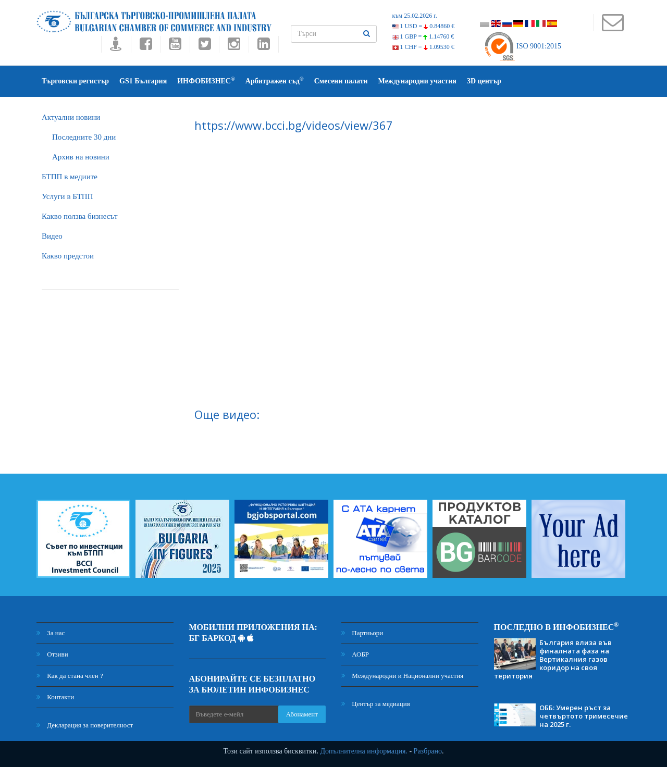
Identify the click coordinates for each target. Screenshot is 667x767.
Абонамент (302, 714)
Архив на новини (80, 157)
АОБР (355, 654)
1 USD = (423, 26)
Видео (52, 236)
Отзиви (52, 654)
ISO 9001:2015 (522, 46)
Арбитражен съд (274, 80)
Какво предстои (68, 256)
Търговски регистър (75, 81)
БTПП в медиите (69, 176)
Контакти (55, 697)
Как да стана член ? (69, 675)
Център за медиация (375, 704)
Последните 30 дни (84, 137)
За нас (50, 633)
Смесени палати (341, 81)
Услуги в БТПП (67, 196)
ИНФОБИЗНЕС (206, 80)
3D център (484, 81)
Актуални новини (71, 117)
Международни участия (417, 81)
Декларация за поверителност (84, 725)
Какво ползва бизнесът (80, 216)
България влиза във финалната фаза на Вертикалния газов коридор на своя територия (553, 659)
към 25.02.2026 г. (414, 15)
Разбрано (428, 751)
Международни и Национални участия (402, 675)
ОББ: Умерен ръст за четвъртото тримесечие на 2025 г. (583, 716)
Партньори (362, 633)
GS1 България (143, 81)
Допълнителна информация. (363, 751)
